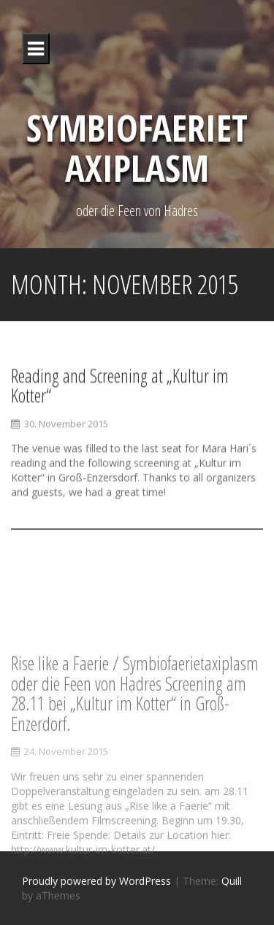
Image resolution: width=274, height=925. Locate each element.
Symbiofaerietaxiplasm (137, 148)
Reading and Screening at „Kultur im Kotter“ (120, 386)
